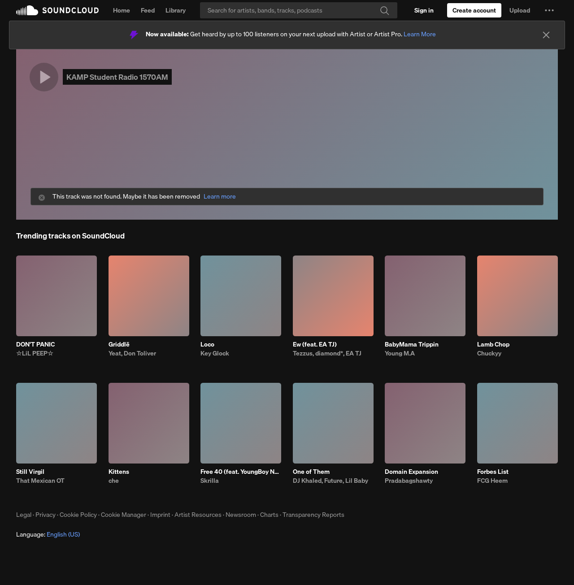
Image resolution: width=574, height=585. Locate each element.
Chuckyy (489, 353)
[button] (549, 10)
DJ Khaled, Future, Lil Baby (330, 480)
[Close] (546, 35)
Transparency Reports (313, 515)
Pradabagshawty (409, 480)
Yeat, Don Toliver (132, 353)
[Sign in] (424, 10)
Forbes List (493, 471)
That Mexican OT (40, 480)
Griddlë (119, 344)
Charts (269, 515)
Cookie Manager (123, 515)
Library (175, 10)
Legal (23, 515)
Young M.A (400, 353)
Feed (148, 10)
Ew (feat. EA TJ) (315, 344)
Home (121, 10)
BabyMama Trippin (412, 344)
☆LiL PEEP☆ (34, 353)
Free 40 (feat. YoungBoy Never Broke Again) (240, 471)
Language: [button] (48, 534)
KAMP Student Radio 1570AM (117, 77)
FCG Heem (492, 480)
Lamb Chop (493, 344)
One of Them (311, 471)
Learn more (220, 196)
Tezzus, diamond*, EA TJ (327, 353)
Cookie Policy (78, 515)
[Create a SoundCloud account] (474, 10)
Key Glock (214, 353)
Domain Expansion (411, 471)
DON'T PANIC (35, 344)
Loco (207, 344)
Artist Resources (198, 515)
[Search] (298, 10)
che (114, 480)
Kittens (119, 471)
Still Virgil (30, 471)
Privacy (45, 515)
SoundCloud (57, 10)
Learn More (420, 34)
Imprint (160, 515)
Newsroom (241, 515)
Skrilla (209, 480)
